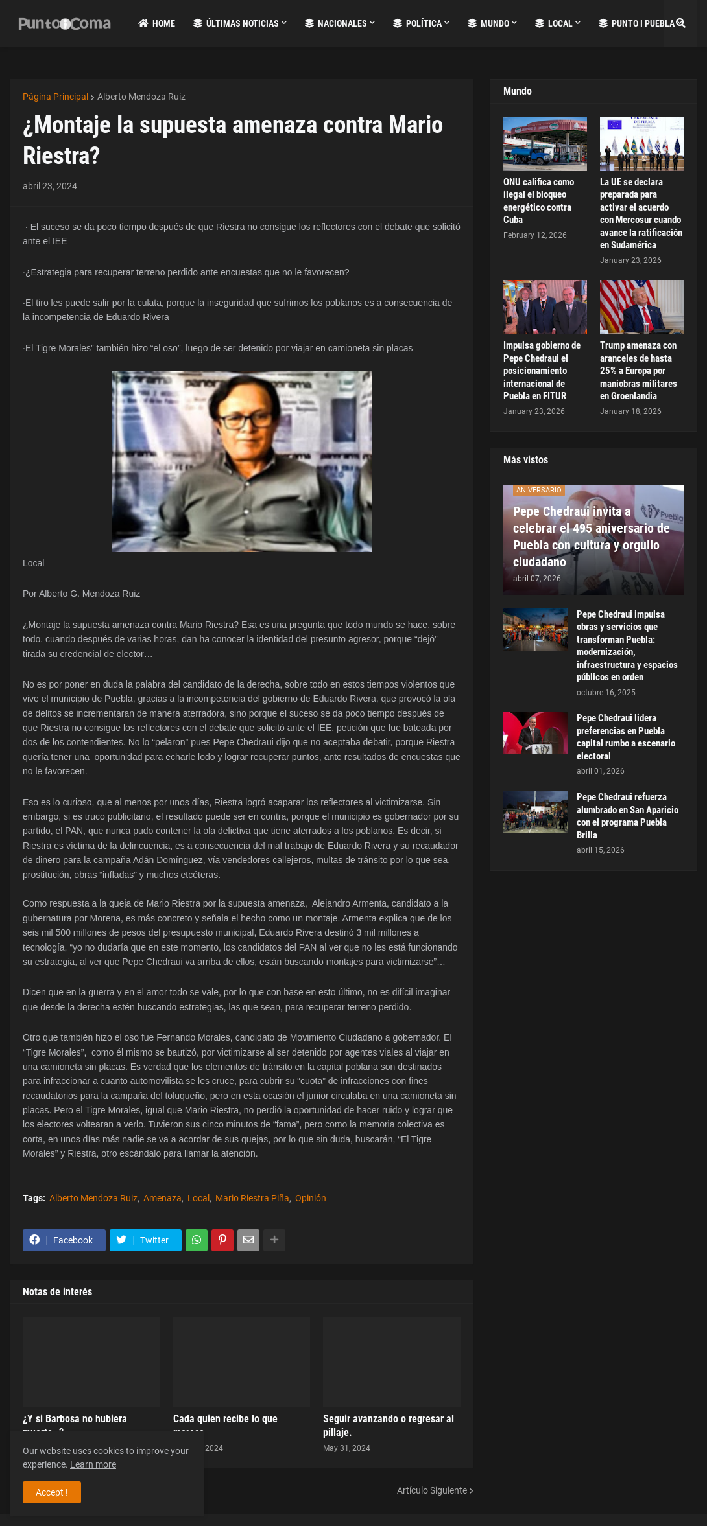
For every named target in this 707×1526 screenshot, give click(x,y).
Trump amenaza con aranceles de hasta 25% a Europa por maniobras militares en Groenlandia (638, 371)
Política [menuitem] (417, 23)
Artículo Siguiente (432, 1490)
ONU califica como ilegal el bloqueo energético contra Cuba (538, 201)
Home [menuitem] (156, 23)
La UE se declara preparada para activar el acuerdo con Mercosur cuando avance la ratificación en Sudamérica (641, 213)
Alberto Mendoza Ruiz (141, 96)
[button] (680, 23)
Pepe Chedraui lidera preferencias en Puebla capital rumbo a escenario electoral (626, 737)
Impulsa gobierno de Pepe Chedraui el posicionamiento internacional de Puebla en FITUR (542, 371)
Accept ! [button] (52, 1492)
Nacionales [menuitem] (336, 23)
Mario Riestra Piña (252, 1198)
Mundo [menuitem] (488, 23)
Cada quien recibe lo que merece (225, 1426)
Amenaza (162, 1198)
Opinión (310, 1198)
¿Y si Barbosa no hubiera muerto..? (75, 1426)
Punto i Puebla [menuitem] (637, 23)
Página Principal (55, 96)
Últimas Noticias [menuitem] (236, 23)
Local (198, 1198)
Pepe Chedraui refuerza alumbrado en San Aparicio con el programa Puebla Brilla (627, 816)
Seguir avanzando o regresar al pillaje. (388, 1426)
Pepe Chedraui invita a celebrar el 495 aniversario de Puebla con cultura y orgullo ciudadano (591, 536)
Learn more (93, 1464)
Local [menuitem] (554, 23)
